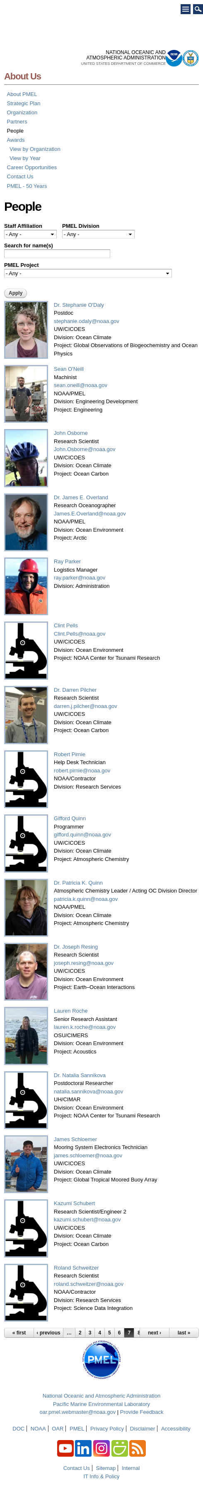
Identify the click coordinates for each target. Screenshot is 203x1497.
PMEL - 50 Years (27, 186)
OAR (57, 1428)
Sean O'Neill (69, 369)
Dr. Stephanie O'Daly (79, 305)
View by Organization (35, 149)
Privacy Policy (107, 1428)
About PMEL (22, 94)
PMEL (77, 1428)
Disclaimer (142, 1428)
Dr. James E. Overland (81, 497)
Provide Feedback (142, 1412)
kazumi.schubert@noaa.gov (87, 1219)
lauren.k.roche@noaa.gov (85, 1027)
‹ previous (48, 1333)
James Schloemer (75, 1139)
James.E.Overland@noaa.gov (90, 514)
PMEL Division (80, 226)
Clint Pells (66, 625)
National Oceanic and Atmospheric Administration (102, 1396)
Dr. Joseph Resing (76, 947)
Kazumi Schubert (74, 1203)
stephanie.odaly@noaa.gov (86, 321)
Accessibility (176, 1428)
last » (184, 1333)
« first (19, 1333)
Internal (131, 1468)
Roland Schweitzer (76, 1268)
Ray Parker (67, 561)
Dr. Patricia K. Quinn (78, 883)
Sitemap (106, 1468)
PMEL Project (21, 265)
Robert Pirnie (69, 754)
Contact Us (20, 176)
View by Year (25, 158)
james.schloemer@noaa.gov (88, 1155)
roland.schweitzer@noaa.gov (88, 1284)
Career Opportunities (32, 167)
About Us (22, 76)
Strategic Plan (24, 103)
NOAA (38, 1428)
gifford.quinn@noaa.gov (82, 834)
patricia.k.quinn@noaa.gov (86, 899)
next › (154, 1333)
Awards (16, 140)
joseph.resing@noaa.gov (84, 963)
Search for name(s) (28, 245)
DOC (18, 1428)
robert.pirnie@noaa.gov (82, 770)
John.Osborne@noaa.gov (84, 449)
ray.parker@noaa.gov (79, 578)
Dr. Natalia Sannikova (80, 1075)
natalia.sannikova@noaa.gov (88, 1091)
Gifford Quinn (70, 818)
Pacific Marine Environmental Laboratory (101, 1404)
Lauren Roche (71, 1011)
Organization (22, 112)
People (15, 131)
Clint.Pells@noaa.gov (79, 634)
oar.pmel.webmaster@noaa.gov (77, 1412)
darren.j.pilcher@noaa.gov (85, 706)
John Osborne (71, 433)
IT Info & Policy (101, 1476)
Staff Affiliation (23, 226)
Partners (17, 121)
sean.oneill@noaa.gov (80, 385)
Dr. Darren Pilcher (75, 690)
